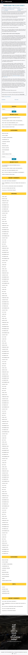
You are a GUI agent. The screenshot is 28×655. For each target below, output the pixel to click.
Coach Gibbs (5, 135)
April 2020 (4, 343)
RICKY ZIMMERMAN (6, 603)
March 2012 (4, 543)
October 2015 (5, 454)
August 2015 (5, 458)
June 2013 (4, 512)
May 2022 (4, 291)
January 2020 (5, 349)
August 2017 (5, 409)
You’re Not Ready (12, 190)
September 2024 (5, 235)
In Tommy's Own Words (7, 137)
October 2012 (5, 528)
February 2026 (5, 200)
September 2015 (5, 456)
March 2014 (4, 493)
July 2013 (4, 510)
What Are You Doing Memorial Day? (10, 122)
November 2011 (5, 551)
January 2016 (5, 448)
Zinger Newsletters (8, 96)
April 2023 (4, 268)
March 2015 (4, 468)
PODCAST (4, 143)
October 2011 (5, 553)
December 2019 (5, 351)
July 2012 (4, 534)
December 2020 (5, 326)
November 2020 (5, 328)
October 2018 (5, 380)
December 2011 (5, 549)
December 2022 (5, 277)
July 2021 (4, 312)
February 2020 (5, 347)
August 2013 (5, 508)
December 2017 (5, 400)
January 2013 (5, 522)
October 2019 (5, 355)
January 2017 (5, 423)
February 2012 (5, 545)
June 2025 (4, 217)
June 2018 (4, 388)
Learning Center (6, 141)
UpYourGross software (16, 75)
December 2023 (5, 252)
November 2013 (5, 501)
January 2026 (5, 202)
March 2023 (4, 270)
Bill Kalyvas (5, 606)
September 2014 (5, 481)
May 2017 (4, 415)
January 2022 (5, 299)
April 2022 (4, 293)
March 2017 (4, 419)
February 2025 (5, 225)
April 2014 (4, 491)
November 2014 (5, 477)
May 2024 (4, 244)
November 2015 (5, 452)
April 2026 (4, 196)
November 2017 (5, 402)
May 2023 (4, 266)
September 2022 (5, 283)
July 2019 (4, 361)
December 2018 (5, 376)
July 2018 (4, 386)
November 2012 (5, 526)
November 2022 (5, 279)
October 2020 (5, 330)
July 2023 (4, 262)
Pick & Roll (16, 99)
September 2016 (5, 431)
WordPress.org (5, 593)
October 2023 (5, 256)
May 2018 (4, 390)
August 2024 (5, 237)
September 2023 (5, 258)
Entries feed (5, 589)
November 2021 (5, 303)
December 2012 (5, 524)
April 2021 (4, 318)
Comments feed (5, 591)
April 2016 (4, 442)
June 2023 (4, 264)
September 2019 (5, 357)
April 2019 (4, 367)
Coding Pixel (25, 652)
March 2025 (4, 223)
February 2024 (5, 248)
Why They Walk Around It (10, 180)
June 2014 (4, 487)
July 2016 (4, 435)
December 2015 (5, 450)
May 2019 (4, 365)
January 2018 (5, 398)
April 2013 (4, 516)
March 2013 (4, 518)
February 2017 (5, 421)
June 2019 (4, 363)
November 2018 (5, 378)
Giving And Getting (11, 188)
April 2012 (4, 541)
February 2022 (5, 297)
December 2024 (5, 229)
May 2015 (4, 464)
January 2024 (5, 250)
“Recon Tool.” (5, 76)
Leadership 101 (5, 139)
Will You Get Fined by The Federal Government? (13, 124)
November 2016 (5, 427)
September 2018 (5, 382)
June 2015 (4, 462)
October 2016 (5, 429)
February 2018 (5, 396)
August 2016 (5, 433)
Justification (3, 99)
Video (3, 578)
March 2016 (4, 444)
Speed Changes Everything (8, 126)
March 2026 (4, 198)
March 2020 (4, 345)
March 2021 (4, 320)
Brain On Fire (5, 133)
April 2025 (4, 221)
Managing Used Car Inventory (16, 606)
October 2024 (5, 233)
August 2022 (5, 285)
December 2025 (5, 204)
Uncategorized (5, 149)
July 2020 (4, 336)
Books (3, 9)
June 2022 (4, 289)
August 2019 (5, 359)
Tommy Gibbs (17, 7)
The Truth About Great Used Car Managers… (12, 120)
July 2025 (4, 215)
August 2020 (5, 334)
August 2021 (5, 310)
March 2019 (4, 369)
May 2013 (4, 514)
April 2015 (4, 466)
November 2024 (5, 231)
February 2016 (5, 446)
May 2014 (4, 489)
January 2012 (5, 547)
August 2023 (5, 260)
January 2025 (5, 227)
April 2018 (4, 392)
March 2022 (4, 295)
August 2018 (5, 384)
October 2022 (5, 281)
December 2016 (5, 425)
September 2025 (5, 211)
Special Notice (5, 147)
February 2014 (5, 495)
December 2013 (5, 499)
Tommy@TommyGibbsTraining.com (14, 641)
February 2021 (5, 322)
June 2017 (4, 413)
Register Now (5, 145)
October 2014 (5, 479)
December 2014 (5, 475)
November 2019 (5, 353)
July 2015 (4, 460)
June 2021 (4, 314)
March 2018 (4, 394)
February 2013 (5, 520)
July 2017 (4, 411)
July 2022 (4, 287)
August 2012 (5, 532)
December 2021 (5, 301)
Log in (3, 587)
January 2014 (5, 497)
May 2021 (4, 316)
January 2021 (5, 324)
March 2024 (4, 246)
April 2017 (4, 417)
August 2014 (5, 483)
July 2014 (4, 485)
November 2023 (5, 254)
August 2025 (5, 213)
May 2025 (4, 219)
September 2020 (5, 332)
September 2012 (5, 530)
